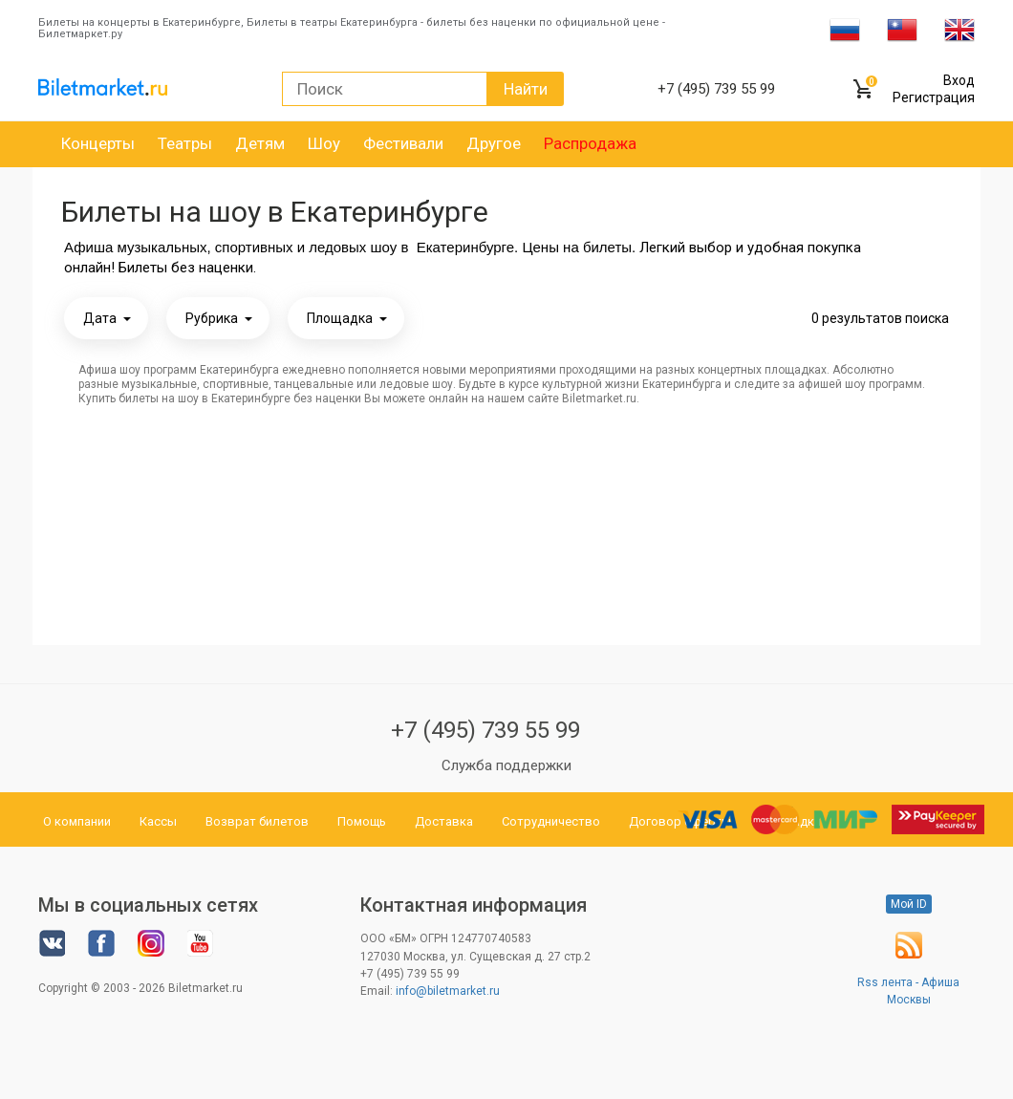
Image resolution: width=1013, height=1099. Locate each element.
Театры (185, 143)
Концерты (98, 143)
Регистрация (934, 97)
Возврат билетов (257, 821)
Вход (959, 80)
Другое (493, 143)
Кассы (158, 821)
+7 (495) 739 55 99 (485, 730)
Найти (526, 88)
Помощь (361, 821)
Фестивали (403, 143)
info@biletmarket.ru (448, 991)
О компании (77, 821)
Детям (260, 143)
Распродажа (590, 143)
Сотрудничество (551, 821)
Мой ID (909, 904)
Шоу (324, 143)
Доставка (444, 821)
